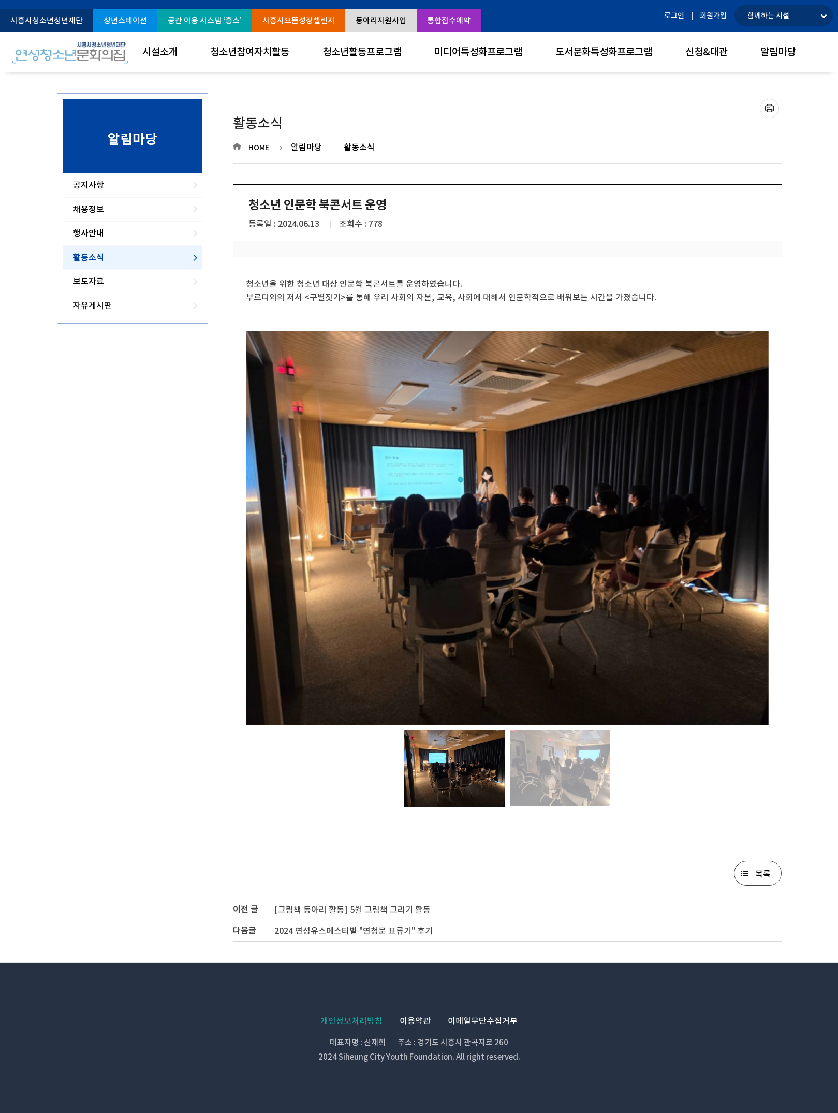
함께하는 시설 (768, 15)
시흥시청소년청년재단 (46, 20)
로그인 (674, 15)
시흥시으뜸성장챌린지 (298, 20)
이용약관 (415, 1021)
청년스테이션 (125, 20)
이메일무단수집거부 (483, 1021)
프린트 (769, 108)
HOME (258, 147)
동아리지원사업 (381, 20)
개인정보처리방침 (351, 1021)
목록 (763, 874)
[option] (507, 528)
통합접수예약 (449, 20)
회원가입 (713, 15)
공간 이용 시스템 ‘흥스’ (205, 20)
